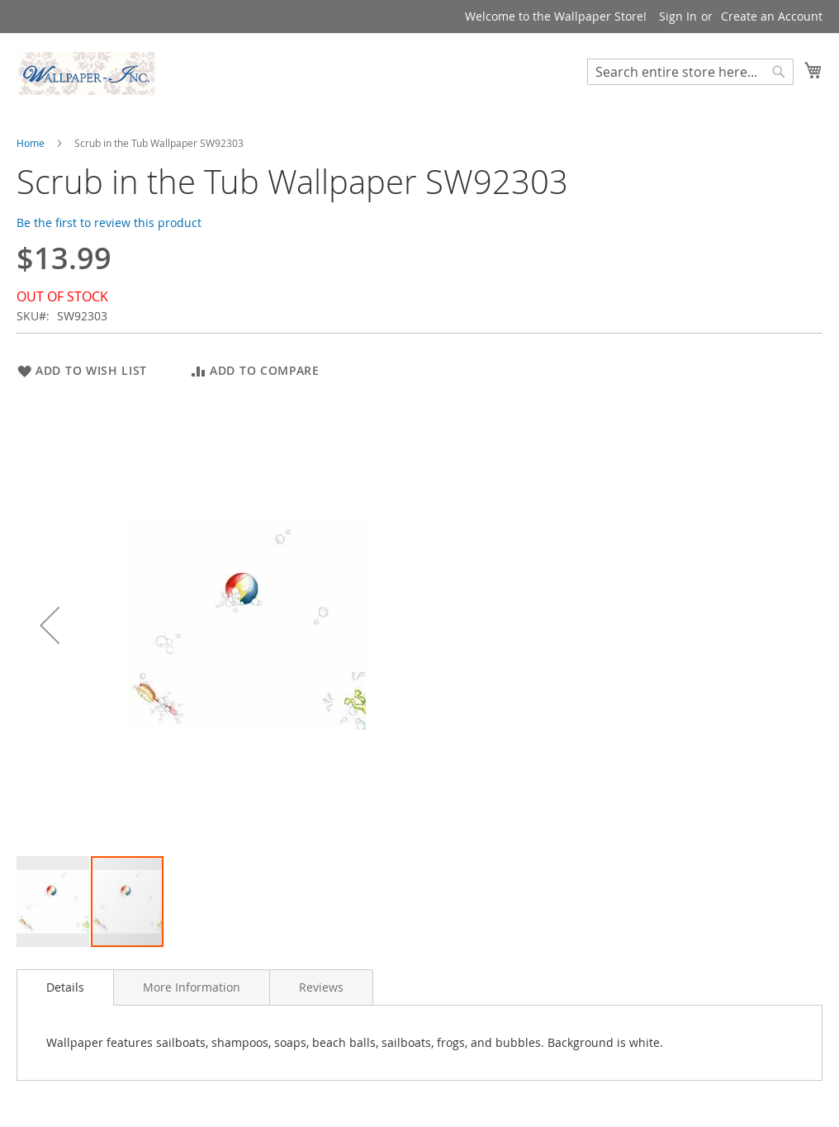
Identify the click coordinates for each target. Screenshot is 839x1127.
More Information (191, 987)
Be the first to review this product (109, 222)
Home (31, 142)
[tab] (65, 987)
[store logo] (87, 73)
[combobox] (690, 72)
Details (65, 987)
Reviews (321, 987)
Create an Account (771, 16)
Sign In (678, 16)
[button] (50, 625)
